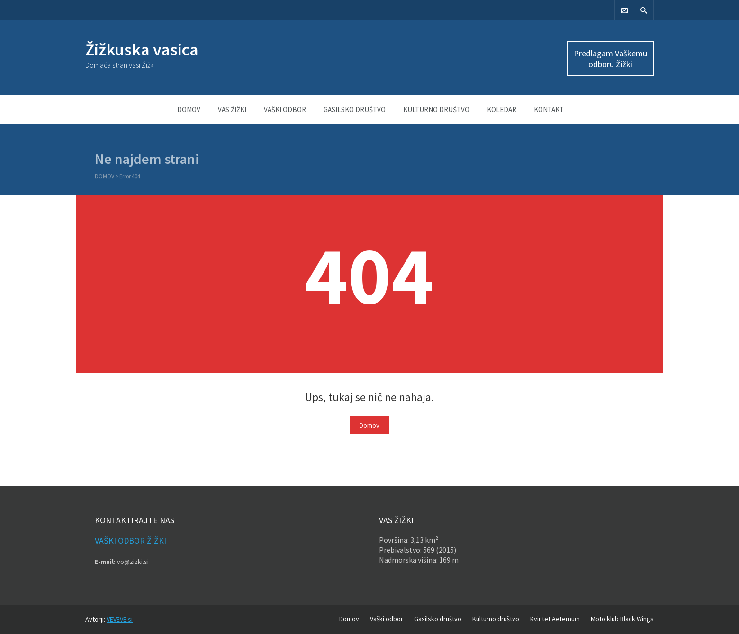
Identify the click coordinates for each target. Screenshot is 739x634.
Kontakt (549, 109)
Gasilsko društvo (355, 109)
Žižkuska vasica (141, 49)
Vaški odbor (285, 109)
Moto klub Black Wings (622, 619)
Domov (188, 109)
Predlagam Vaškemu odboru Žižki (610, 59)
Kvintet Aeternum (555, 619)
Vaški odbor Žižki (130, 540)
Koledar (501, 109)
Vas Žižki (232, 109)
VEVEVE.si (120, 619)
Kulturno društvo (436, 109)
